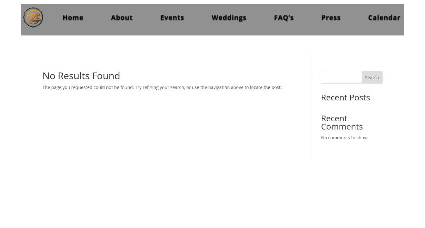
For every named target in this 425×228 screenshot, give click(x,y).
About (122, 17)
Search (372, 77)
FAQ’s (284, 17)
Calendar (384, 17)
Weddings (229, 17)
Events (172, 17)
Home (73, 17)
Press (331, 17)
